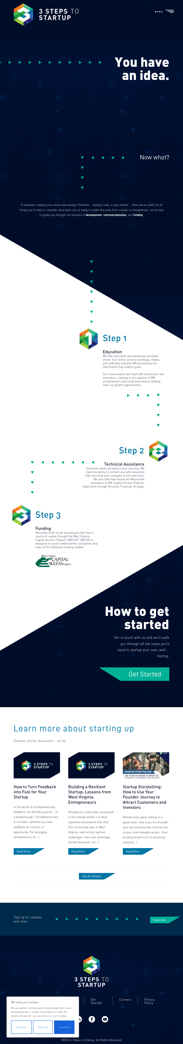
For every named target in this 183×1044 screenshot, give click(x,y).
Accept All (64, 1027)
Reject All (43, 1027)
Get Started (145, 674)
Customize (21, 1027)
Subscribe (159, 924)
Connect (125, 1004)
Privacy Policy (149, 1006)
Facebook (91, 1024)
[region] (43, 1017)
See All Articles (91, 880)
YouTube (105, 1024)
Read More (23, 856)
